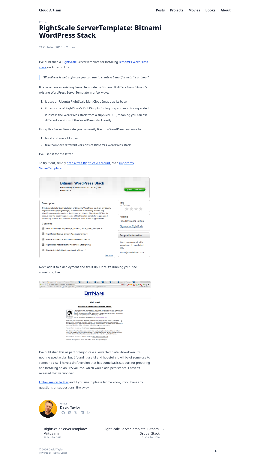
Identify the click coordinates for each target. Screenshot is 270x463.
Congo (64, 452)
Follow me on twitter (53, 382)
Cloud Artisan (50, 10)
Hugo (55, 452)
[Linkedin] (82, 412)
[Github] (63, 412)
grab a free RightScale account (88, 163)
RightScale (69, 62)
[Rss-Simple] (89, 412)
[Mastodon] (69, 412)
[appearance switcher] (216, 450)
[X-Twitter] (76, 412)
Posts (42, 22)
